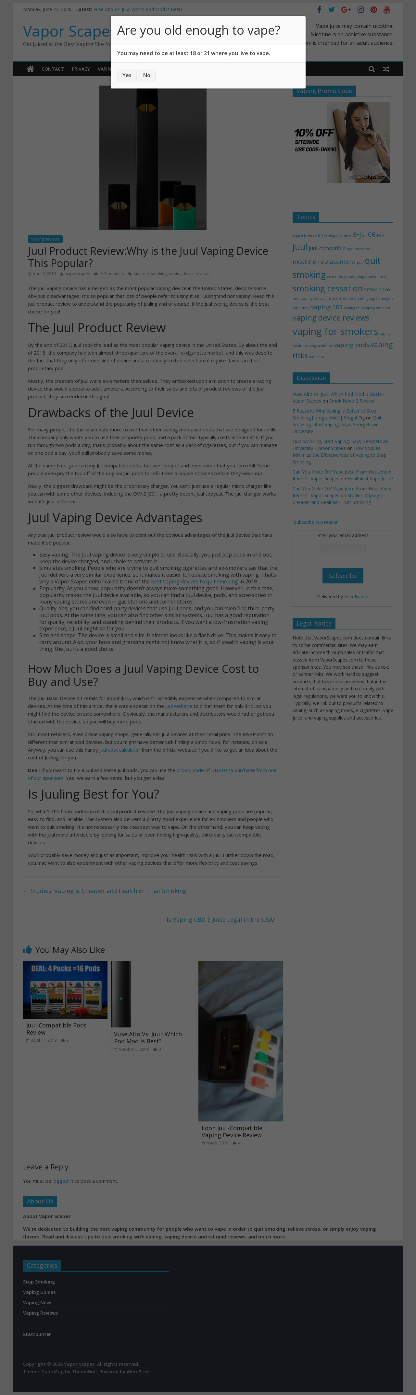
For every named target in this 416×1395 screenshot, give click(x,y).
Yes (127, 75)
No (146, 75)
